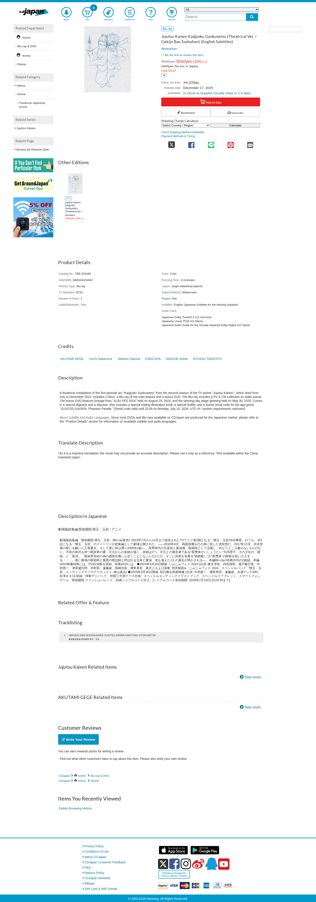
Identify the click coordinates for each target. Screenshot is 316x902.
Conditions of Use (96, 851)
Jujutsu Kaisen (25, 128)
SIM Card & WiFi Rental (100, 889)
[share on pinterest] (230, 144)
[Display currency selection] (163, 75)
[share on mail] (250, 144)
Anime (82, 775)
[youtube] (224, 864)
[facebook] (174, 864)
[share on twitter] (171, 144)
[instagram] (186, 864)
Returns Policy (94, 873)
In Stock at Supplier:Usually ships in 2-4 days (217, 93)
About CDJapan (95, 857)
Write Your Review (78, 739)
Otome (95, 780)
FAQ (87, 867)
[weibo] (198, 864)
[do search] (252, 17)
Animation (169, 49)
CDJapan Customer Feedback (105, 862)
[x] (163, 864)
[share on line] (211, 144)
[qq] (211, 864)
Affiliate (89, 883)
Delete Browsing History (75, 808)
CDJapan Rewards (97, 878)
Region (166, 298)
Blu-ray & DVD (100, 775)
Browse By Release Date (32, 149)
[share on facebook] (191, 144)
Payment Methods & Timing (178, 136)
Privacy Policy (94, 846)
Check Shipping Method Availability (182, 132)
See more (253, 677)
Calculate (235, 125)
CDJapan (64, 775)
